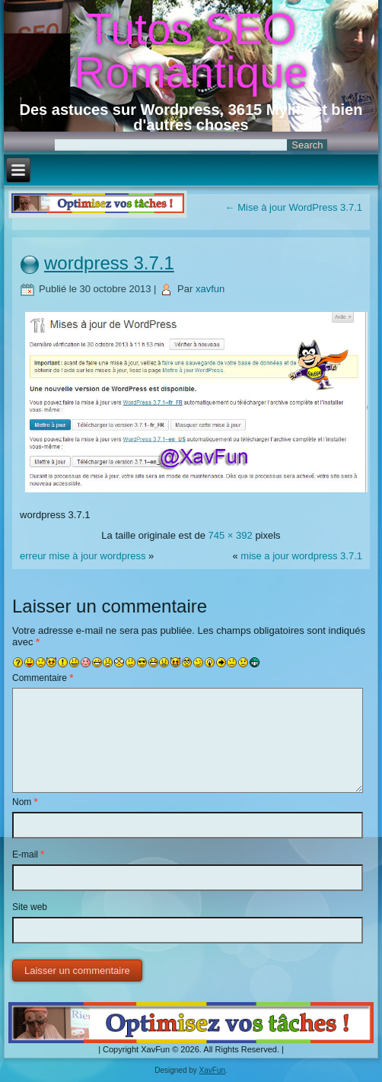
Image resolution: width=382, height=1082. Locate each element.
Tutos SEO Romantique (190, 51)
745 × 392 (231, 535)
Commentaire (42, 678)
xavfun (210, 288)
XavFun (212, 1070)
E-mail (28, 854)
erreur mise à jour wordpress (82, 556)
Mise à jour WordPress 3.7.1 (293, 207)
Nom (24, 802)
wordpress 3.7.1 (109, 263)
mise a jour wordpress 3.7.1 (301, 556)
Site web (29, 907)
